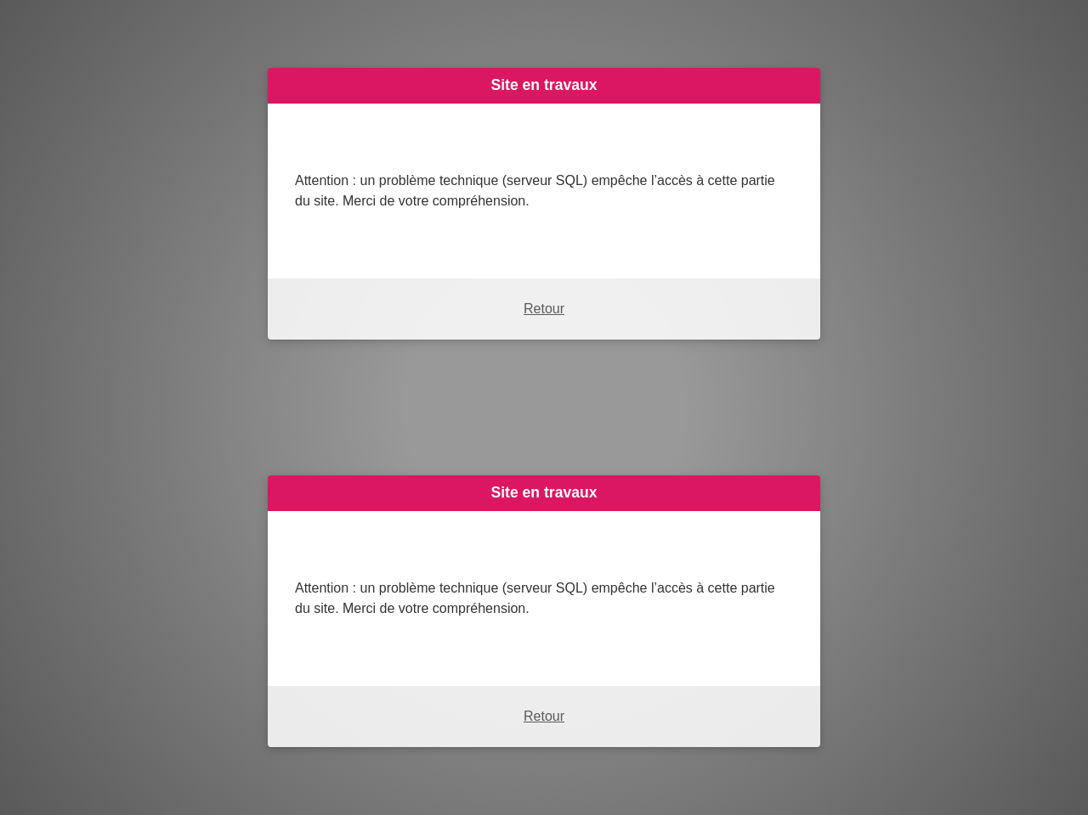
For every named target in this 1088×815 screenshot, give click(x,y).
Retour (544, 308)
